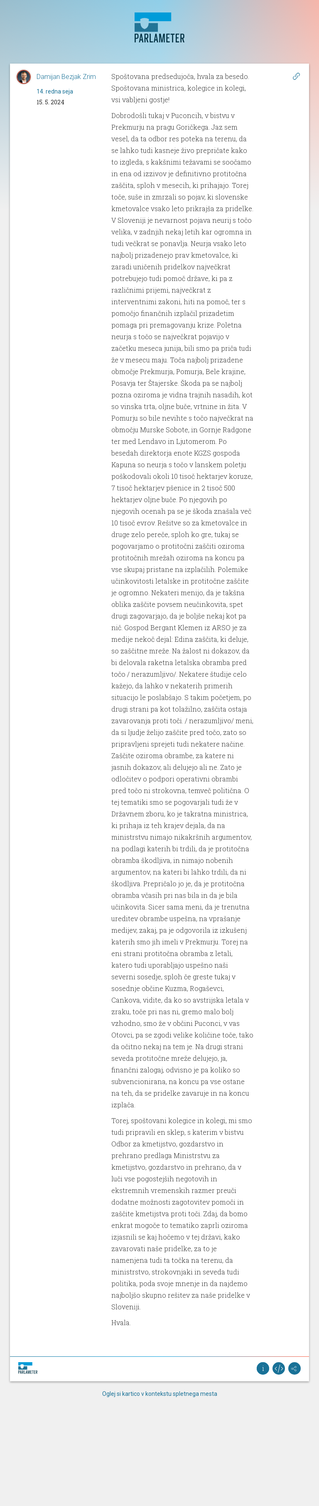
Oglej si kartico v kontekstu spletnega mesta (159, 1393)
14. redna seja (55, 91)
